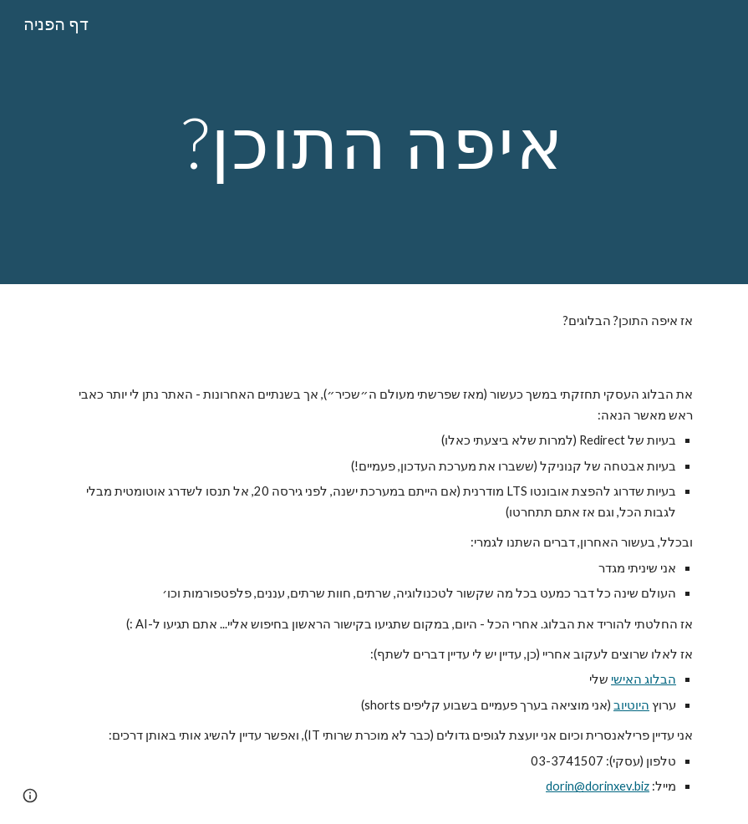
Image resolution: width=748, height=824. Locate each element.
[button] (30, 795)
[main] (374, 141)
